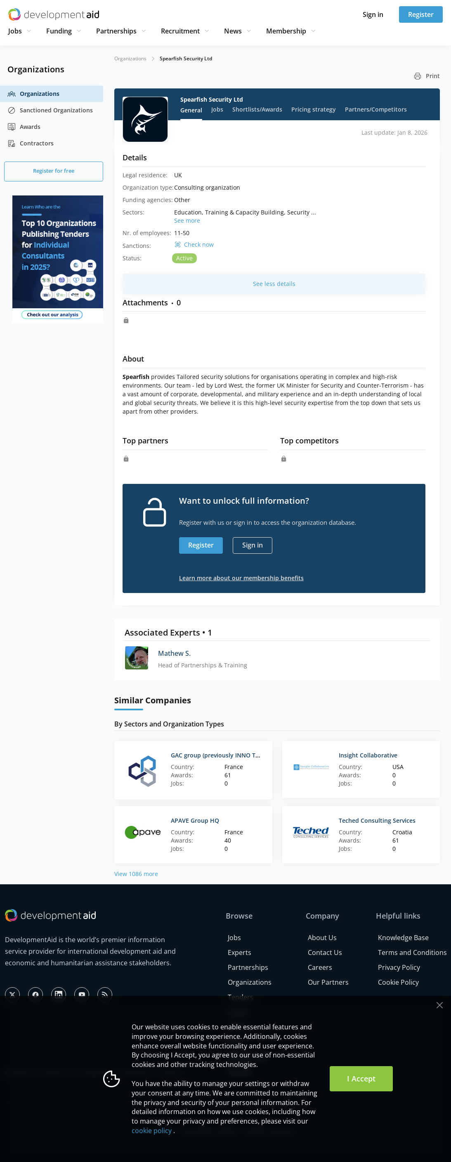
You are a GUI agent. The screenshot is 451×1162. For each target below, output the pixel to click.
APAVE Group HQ (195, 820)
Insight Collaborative (368, 755)
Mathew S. (174, 653)
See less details (274, 284)
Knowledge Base (403, 937)
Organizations (33, 94)
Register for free (53, 170)
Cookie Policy (398, 982)
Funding (59, 31)
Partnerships (116, 31)
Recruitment (180, 31)
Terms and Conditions (412, 952)
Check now (199, 244)
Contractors (30, 143)
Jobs (15, 31)
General (191, 110)
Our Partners (328, 982)
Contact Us (325, 952)
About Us (322, 937)
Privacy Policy (399, 967)
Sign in (373, 14)
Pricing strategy (313, 109)
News (233, 31)
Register (421, 14)
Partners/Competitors (376, 109)
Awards (23, 127)
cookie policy (152, 1130)
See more (187, 220)
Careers (320, 967)
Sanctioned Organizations (50, 110)
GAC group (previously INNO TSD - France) (229, 755)
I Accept (361, 1078)
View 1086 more (136, 874)
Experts (239, 952)
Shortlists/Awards (257, 109)
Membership (286, 31)
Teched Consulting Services (377, 820)
